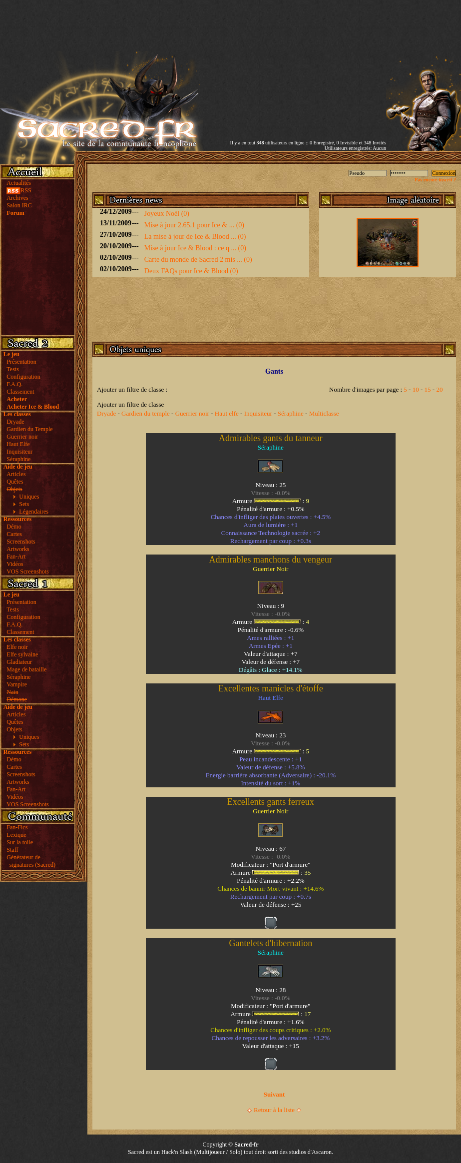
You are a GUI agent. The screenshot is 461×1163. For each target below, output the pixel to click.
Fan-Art (15, 556)
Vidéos (14, 564)
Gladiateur (19, 661)
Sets (24, 504)
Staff (12, 849)
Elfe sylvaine (22, 654)
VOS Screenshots (27, 571)
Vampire (16, 684)
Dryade (15, 421)
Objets (14, 729)
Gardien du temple (145, 413)
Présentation (21, 601)
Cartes (14, 534)
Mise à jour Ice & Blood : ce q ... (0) (195, 248)
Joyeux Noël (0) (166, 213)
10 (416, 389)
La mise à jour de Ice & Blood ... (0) (195, 236)
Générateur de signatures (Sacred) (29, 861)
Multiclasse (324, 413)
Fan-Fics (16, 827)
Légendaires (33, 511)
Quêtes (14, 481)
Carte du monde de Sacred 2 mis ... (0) (198, 259)
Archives (17, 197)
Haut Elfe (17, 444)
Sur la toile (19, 842)
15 (428, 389)
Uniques (29, 496)
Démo (13, 526)
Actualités (18, 182)
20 (439, 389)
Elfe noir (16, 646)
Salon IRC (18, 205)
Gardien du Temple (29, 429)
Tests (12, 369)
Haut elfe (227, 413)
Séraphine (18, 459)
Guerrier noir (22, 436)
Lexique (16, 834)
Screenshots (20, 541)
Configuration (23, 376)
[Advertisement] (295, 70)
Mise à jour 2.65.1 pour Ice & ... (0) (194, 225)
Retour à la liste (274, 1110)
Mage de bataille (26, 669)
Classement (20, 391)
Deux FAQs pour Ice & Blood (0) (191, 271)
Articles (15, 474)
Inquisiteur (19, 451)
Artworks (17, 549)
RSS (18, 190)
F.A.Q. (14, 384)
